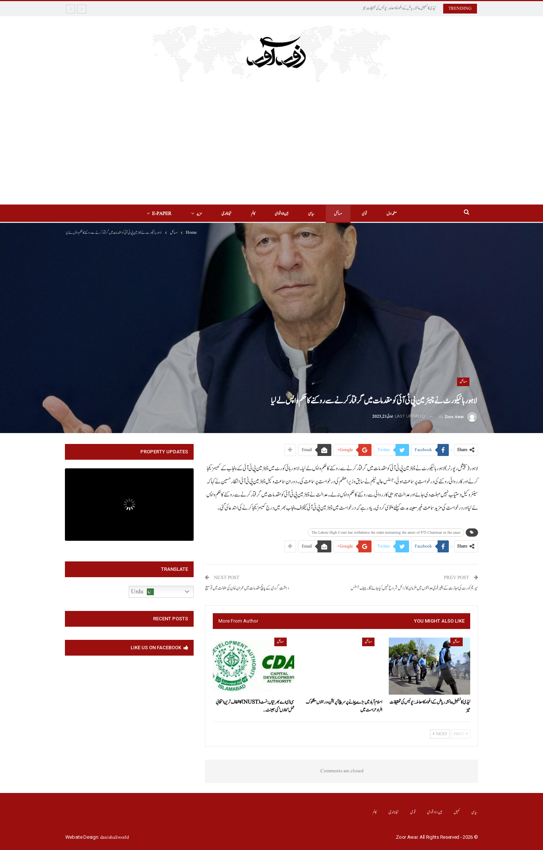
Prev (461, 734)
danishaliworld (114, 837)
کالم (252, 213)
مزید (196, 213)
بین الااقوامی (282, 213)
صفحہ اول (396, 213)
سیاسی (312, 213)
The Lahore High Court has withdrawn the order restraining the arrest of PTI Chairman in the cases (385, 532)
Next (440, 734)
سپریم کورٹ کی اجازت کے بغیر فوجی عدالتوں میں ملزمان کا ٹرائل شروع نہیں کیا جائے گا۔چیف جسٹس (414, 588)
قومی (367, 213)
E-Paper (157, 213)
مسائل (340, 213)
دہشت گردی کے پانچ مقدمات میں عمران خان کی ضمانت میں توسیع (247, 588)
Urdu (142, 591)
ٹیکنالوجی (224, 213)
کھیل (457, 812)
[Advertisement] (271, 138)
